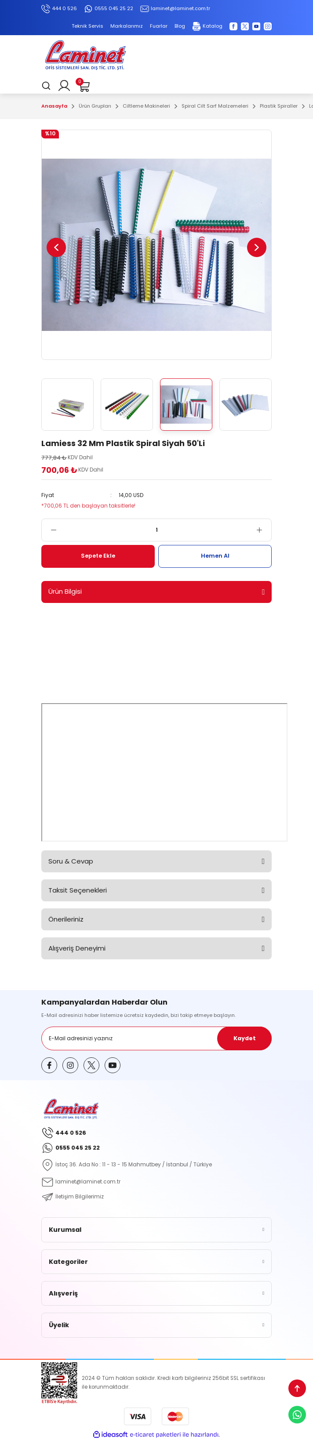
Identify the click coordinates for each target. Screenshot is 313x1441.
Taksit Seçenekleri (77, 890)
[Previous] (56, 247)
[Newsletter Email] (156, 1038)
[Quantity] (156, 530)
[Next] (256, 247)
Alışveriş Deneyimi (77, 948)
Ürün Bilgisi (65, 591)
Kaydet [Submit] (244, 1038)
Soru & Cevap (70, 861)
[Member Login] (64, 86)
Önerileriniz (66, 919)
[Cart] (83, 86)
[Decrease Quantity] (49, 530)
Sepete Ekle (98, 555)
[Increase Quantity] (264, 530)
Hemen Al (215, 555)
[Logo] (85, 56)
